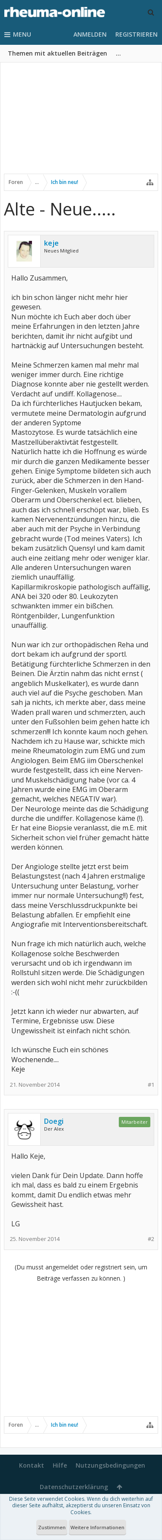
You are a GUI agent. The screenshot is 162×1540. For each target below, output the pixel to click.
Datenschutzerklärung (74, 1487)
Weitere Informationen (97, 1527)
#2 (151, 1239)
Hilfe (60, 1465)
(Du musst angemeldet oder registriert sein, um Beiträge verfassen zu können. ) (81, 1272)
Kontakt (31, 1465)
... (118, 53)
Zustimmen (52, 1527)
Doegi (54, 1121)
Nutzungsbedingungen (110, 1465)
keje (51, 243)
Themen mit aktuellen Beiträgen (57, 53)
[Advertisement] (81, 124)
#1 (151, 1084)
